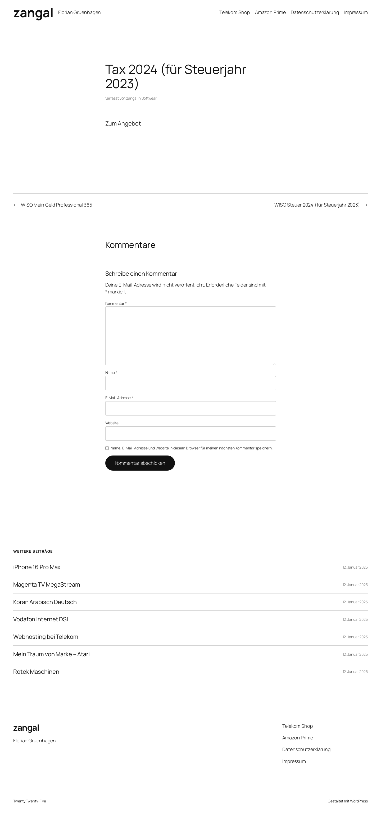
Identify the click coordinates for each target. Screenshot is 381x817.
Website (112, 422)
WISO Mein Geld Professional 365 (56, 205)
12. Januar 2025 (355, 567)
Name (111, 372)
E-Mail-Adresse (119, 397)
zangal (33, 12)
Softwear (149, 98)
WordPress (359, 800)
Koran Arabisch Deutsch (45, 602)
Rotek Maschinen (36, 671)
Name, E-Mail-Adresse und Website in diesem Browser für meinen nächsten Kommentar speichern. (192, 447)
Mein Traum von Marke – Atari (51, 654)
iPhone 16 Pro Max (37, 567)
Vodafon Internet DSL (41, 619)
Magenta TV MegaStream (46, 584)
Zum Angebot (123, 123)
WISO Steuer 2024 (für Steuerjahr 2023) (317, 205)
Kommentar (116, 303)
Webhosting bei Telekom (45, 636)
